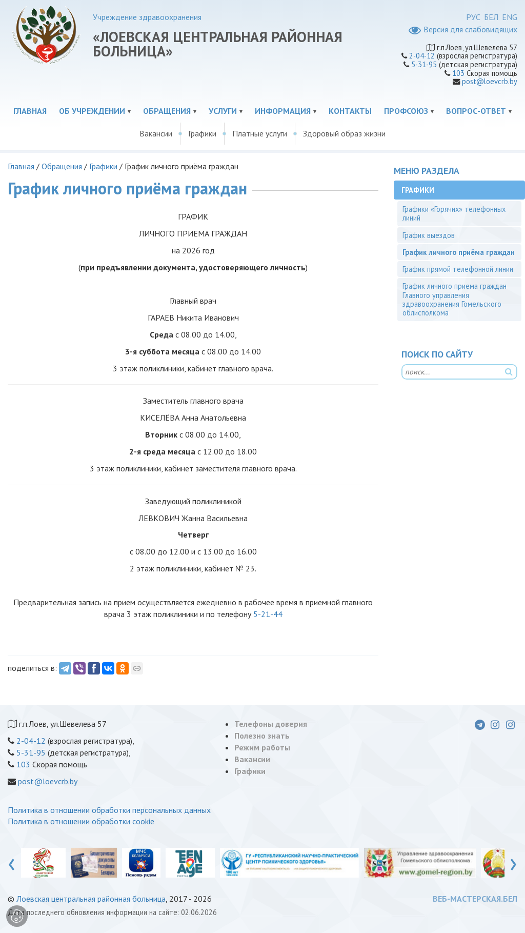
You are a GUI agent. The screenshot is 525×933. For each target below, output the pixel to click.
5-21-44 (267, 614)
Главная (30, 111)
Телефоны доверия (270, 724)
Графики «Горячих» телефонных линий (454, 213)
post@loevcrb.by (489, 81)
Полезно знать (262, 735)
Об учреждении (92, 111)
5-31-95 (424, 64)
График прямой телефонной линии (457, 269)
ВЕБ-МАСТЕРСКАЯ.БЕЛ (475, 899)
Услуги (223, 111)
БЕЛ (491, 17)
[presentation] (11, 862)
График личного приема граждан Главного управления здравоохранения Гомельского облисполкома (454, 299)
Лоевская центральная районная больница (91, 899)
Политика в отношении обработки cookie (81, 821)
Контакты (350, 111)
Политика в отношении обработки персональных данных (109, 810)
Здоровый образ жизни (344, 133)
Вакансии (155, 133)
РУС (473, 17)
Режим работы (262, 747)
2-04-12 (422, 56)
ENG (509, 17)
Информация (283, 111)
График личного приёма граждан (458, 252)
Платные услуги (259, 133)
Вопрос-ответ (476, 111)
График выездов (428, 235)
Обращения (167, 111)
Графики (202, 133)
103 (458, 73)
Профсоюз (406, 111)
